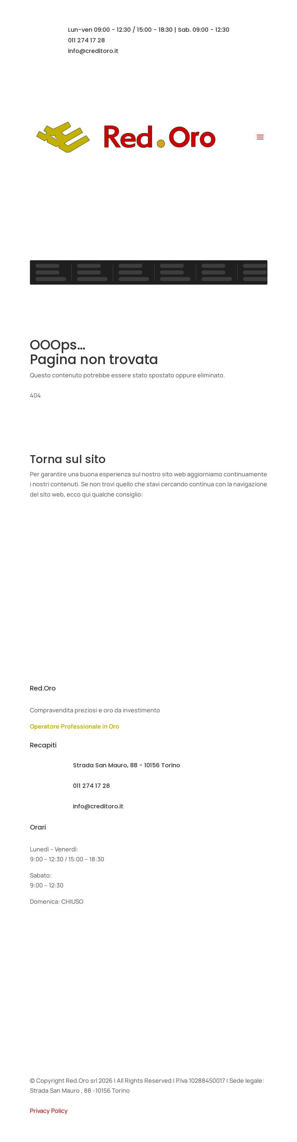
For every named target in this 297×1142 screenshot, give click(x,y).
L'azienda (51, 543)
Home (46, 517)
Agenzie (50, 987)
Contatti (148, 172)
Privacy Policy (49, 1111)
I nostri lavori (56, 596)
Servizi (47, 570)
